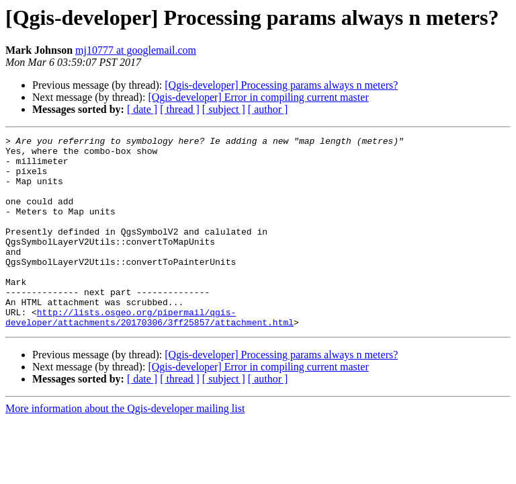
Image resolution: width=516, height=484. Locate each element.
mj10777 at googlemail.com (135, 50)
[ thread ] (180, 109)
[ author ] (268, 109)
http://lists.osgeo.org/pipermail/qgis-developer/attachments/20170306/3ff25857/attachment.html (149, 354)
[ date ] (142, 109)
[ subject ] (223, 109)
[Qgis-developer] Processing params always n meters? (281, 85)
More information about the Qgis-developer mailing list (125, 446)
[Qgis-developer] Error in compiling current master (258, 97)
